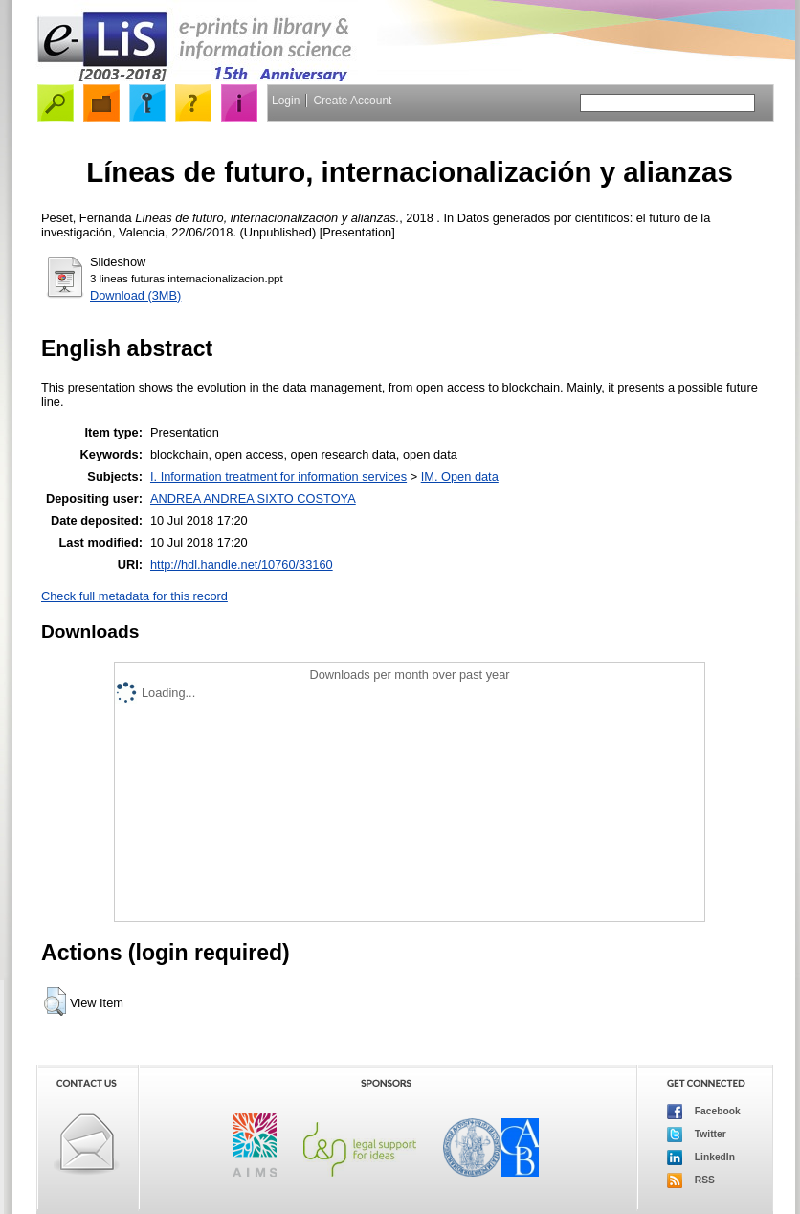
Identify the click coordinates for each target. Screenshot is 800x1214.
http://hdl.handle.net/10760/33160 (241, 564)
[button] (55, 1001)
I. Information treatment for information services (278, 476)
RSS (691, 1180)
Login (286, 100)
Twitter (696, 1134)
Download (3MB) (135, 295)
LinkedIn (701, 1157)
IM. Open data (460, 476)
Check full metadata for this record (134, 596)
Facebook (704, 1111)
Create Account (352, 100)
